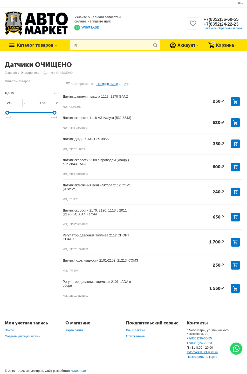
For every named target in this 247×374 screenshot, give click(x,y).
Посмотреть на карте (202, 357)
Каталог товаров (35, 45)
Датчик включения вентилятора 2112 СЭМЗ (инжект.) (97, 187)
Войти (9, 330)
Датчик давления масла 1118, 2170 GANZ (95, 96)
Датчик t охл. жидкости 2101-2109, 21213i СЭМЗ (100, 260)
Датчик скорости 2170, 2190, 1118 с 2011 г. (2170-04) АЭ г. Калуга (96, 212)
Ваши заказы (135, 330)
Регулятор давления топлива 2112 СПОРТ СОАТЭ (96, 237)
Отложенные (135, 336)
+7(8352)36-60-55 (221, 19)
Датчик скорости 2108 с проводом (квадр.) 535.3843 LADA (96, 162)
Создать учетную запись (22, 336)
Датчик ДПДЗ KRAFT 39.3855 (86, 139)
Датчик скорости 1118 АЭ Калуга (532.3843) (97, 118)
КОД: (65, 107)
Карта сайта (74, 330)
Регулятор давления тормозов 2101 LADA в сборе (97, 283)
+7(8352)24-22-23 (221, 24)
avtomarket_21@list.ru (202, 352)
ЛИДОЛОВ (78, 371)
